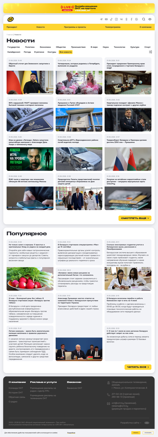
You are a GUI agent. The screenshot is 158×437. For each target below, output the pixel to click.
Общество (61, 47)
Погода (27, 52)
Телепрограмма (112, 27)
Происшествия (78, 47)
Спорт (148, 47)
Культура (134, 47)
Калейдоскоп (13, 52)
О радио (13, 401)
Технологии (119, 47)
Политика (29, 47)
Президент (12, 27)
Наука (106, 47)
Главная (10, 35)
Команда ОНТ (16, 388)
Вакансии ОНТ (74, 388)
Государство (13, 47)
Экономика (45, 47)
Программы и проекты (75, 27)
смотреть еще (133, 218)
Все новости (66, 52)
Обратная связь (17, 397)
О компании (145, 27)
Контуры (52, 52)
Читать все (136, 367)
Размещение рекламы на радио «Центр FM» (43, 389)
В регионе (39, 52)
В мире (94, 47)
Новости (40, 27)
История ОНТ (16, 392)
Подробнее (71, 433)
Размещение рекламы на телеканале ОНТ (43, 397)
